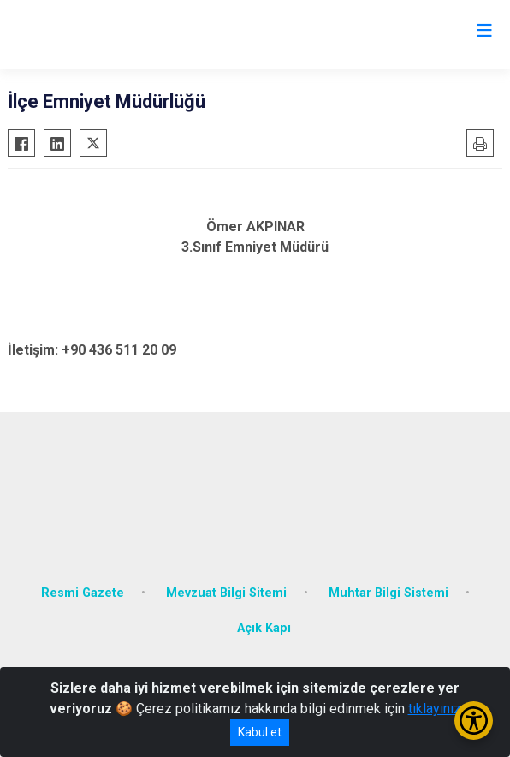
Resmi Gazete (82, 593)
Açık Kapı (264, 628)
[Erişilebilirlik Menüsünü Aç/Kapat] (473, 720)
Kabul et (260, 732)
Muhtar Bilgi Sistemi (388, 593)
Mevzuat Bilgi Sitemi (226, 593)
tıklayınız (434, 708)
